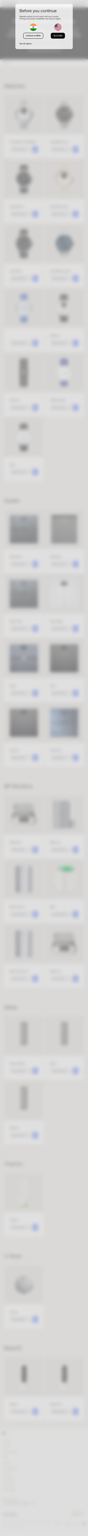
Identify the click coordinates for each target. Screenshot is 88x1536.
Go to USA (58, 36)
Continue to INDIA (33, 36)
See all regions (25, 44)
